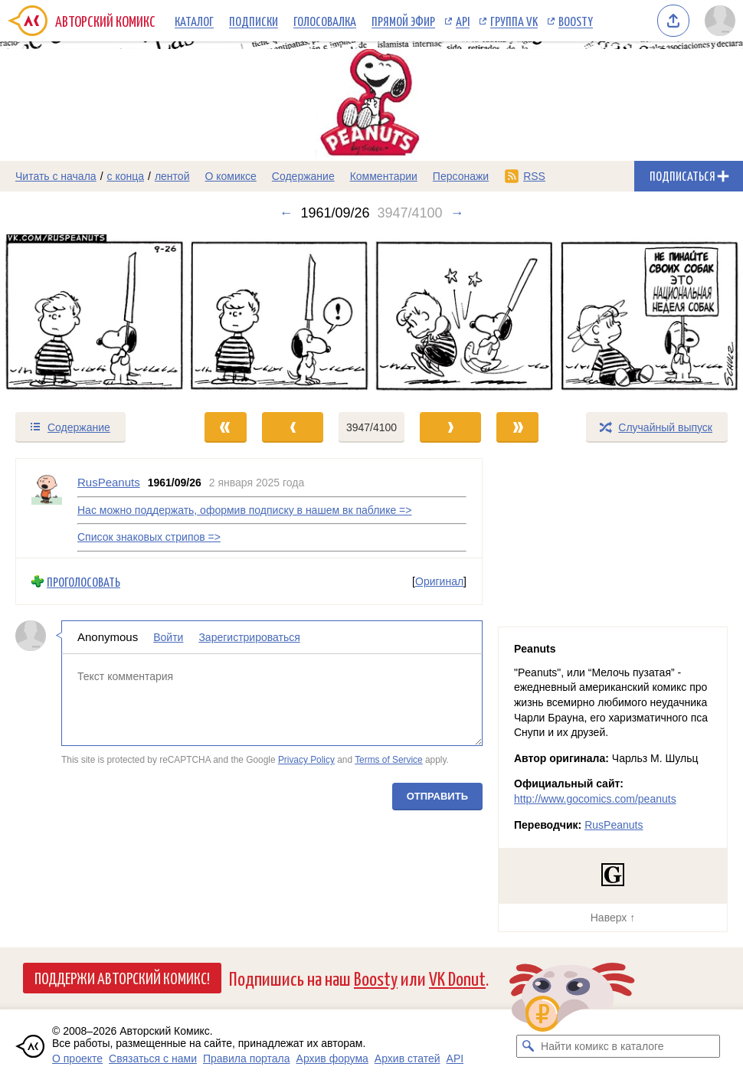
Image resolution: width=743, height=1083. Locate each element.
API (463, 20)
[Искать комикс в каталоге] (527, 1046)
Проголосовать (83, 581)
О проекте (77, 1058)
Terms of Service (389, 759)
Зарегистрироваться (248, 637)
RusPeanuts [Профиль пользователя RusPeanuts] (108, 482)
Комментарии (383, 176)
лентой (172, 176)
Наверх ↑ (613, 917)
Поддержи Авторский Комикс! (122, 977)
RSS (534, 176)
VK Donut (457, 978)
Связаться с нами (153, 1058)
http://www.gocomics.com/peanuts (595, 799)
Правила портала (246, 1058)
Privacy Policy (306, 759)
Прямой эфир (403, 20)
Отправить (437, 795)
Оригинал (439, 581)
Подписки (253, 20)
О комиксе (230, 176)
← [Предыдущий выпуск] (286, 213)
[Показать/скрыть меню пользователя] (720, 20)
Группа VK (514, 20)
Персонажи (461, 176)
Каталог (194, 20)
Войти (168, 637)
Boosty (575, 20)
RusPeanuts (613, 825)
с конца (126, 176)
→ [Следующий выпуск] (457, 213)
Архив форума (332, 1058)
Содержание (303, 176)
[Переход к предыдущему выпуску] (93, 315)
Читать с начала (56, 176)
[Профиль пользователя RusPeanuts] (46, 508)
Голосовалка (324, 20)
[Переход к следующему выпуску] (371, 315)
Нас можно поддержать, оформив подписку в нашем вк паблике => (244, 509)
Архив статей (407, 1058)
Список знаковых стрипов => (149, 537)
